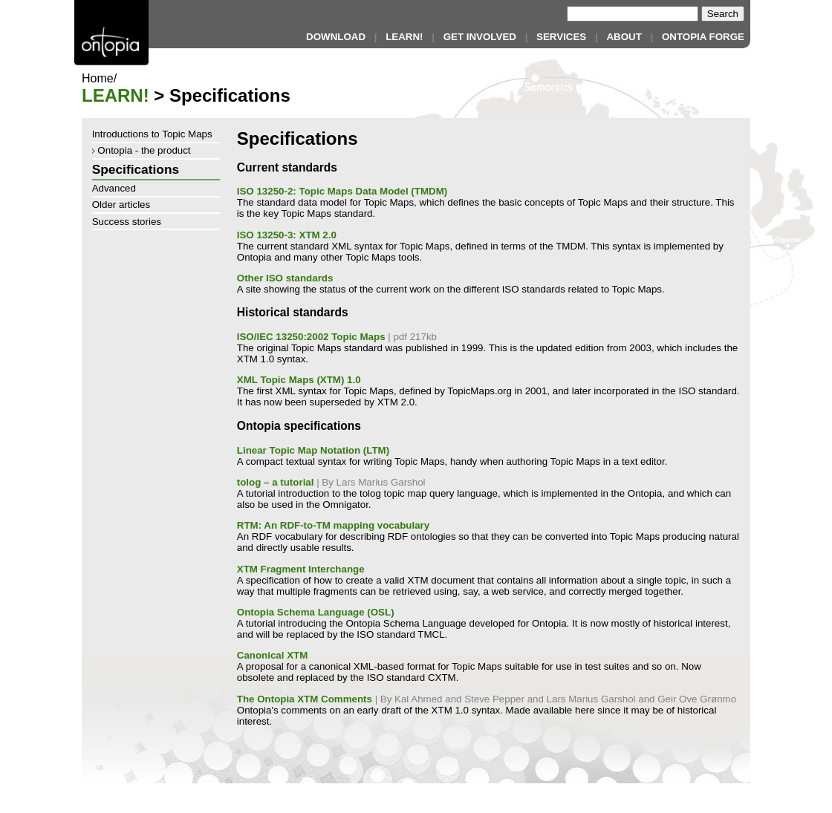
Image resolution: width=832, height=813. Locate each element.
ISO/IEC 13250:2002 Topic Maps (311, 336)
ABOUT (623, 36)
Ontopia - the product (141, 150)
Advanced (114, 188)
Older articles (121, 204)
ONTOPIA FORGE (703, 36)
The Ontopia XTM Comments (304, 699)
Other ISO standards (285, 278)
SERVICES (561, 36)
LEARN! (404, 36)
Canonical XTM (272, 655)
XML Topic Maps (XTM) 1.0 (299, 379)
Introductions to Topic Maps (152, 134)
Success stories (126, 221)
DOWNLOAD (335, 36)
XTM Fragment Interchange (301, 569)
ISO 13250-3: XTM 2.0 (287, 235)
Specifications (135, 169)
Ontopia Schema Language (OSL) (315, 612)
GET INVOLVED (479, 36)
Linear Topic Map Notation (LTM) (313, 450)
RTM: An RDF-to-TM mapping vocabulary (333, 525)
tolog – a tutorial (275, 482)
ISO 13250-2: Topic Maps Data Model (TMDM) (342, 191)
